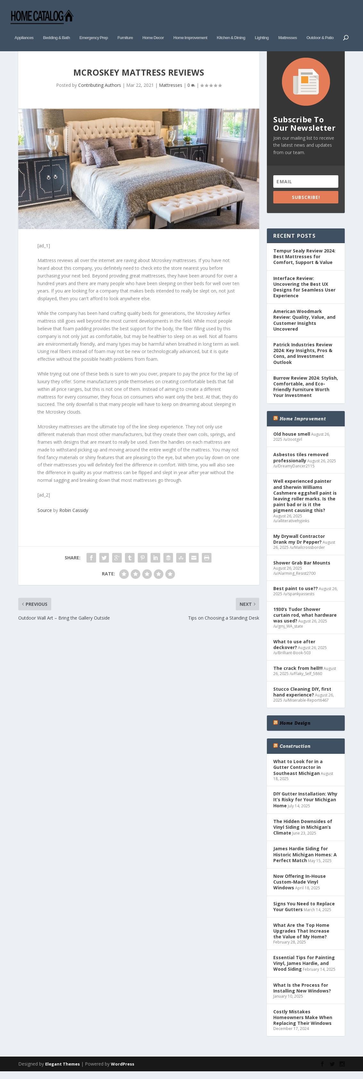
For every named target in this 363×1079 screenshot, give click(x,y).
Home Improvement (190, 28)
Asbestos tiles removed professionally (300, 464)
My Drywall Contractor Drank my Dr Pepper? (299, 545)
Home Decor (153, 28)
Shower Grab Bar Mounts (301, 569)
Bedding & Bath (56, 28)
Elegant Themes (62, 1070)
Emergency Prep (93, 28)
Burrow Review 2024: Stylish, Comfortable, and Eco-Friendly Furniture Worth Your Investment (305, 393)
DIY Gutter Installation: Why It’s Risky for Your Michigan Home (305, 806)
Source (44, 516)
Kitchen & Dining (231, 28)
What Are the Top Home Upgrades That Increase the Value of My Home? (301, 937)
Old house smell (291, 440)
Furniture (125, 28)
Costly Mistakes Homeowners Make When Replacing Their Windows (302, 1023)
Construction (295, 752)
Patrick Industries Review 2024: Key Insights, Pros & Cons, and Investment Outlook (302, 359)
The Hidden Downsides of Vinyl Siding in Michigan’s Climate (302, 833)
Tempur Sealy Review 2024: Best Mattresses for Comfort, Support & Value (304, 262)
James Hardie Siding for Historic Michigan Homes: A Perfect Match (305, 860)
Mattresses (287, 28)
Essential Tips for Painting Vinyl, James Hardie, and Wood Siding (304, 969)
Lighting (261, 28)
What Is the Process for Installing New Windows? (302, 994)
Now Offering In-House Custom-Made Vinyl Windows (299, 888)
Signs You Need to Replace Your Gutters (304, 912)
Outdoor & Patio (320, 28)
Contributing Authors (99, 91)
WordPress (122, 1070)
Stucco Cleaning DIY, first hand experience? (302, 698)
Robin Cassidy (73, 516)
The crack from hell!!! (298, 674)
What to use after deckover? (294, 651)
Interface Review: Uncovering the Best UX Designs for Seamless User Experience (304, 293)
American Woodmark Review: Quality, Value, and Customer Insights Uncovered (304, 326)
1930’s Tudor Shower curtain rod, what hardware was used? (305, 621)
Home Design (295, 729)
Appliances (23, 28)
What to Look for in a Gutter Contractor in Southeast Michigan (298, 773)
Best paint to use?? (295, 595)
